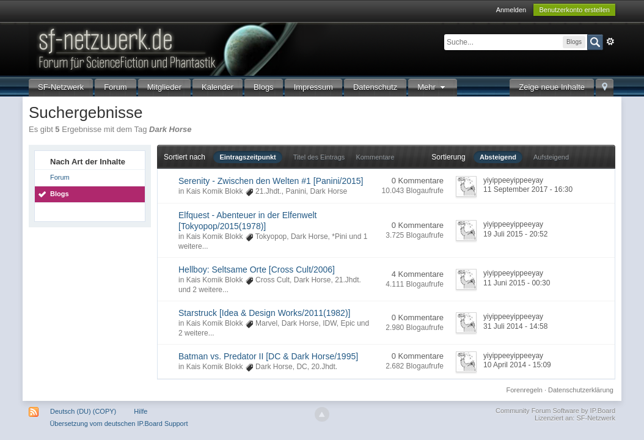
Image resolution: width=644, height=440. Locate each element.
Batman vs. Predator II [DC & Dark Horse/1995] (268, 356)
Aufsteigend (551, 157)
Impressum (313, 87)
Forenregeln (525, 390)
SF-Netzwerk (61, 87)
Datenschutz (375, 87)
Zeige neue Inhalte (552, 87)
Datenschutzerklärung (580, 390)
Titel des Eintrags (319, 157)
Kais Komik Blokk (214, 191)
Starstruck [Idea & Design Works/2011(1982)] (264, 313)
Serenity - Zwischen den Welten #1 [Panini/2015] (270, 181)
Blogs (264, 87)
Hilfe (140, 411)
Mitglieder (164, 87)
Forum (115, 87)
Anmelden (511, 9)
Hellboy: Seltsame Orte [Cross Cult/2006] (256, 269)
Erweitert (610, 41)
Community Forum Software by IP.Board (555, 410)
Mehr (432, 87)
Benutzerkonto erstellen (574, 9)
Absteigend (498, 157)
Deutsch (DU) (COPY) (83, 411)
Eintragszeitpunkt (247, 157)
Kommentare (375, 157)
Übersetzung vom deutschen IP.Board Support (118, 423)
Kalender (217, 87)
